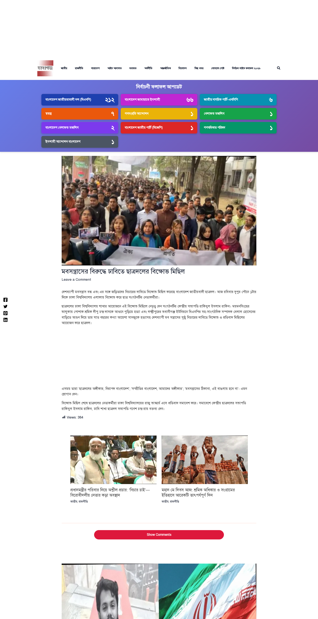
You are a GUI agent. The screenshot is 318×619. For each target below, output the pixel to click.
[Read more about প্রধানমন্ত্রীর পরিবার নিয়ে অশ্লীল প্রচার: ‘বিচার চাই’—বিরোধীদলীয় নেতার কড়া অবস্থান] (113, 459)
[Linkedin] (5, 319)
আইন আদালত (107, 68)
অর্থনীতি (138, 68)
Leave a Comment (76, 279)
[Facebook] (5, 299)
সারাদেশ (89, 68)
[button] (279, 68)
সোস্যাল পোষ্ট (202, 68)
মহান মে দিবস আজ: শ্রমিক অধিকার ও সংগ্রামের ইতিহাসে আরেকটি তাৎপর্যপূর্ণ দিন (198, 492)
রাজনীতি (74, 68)
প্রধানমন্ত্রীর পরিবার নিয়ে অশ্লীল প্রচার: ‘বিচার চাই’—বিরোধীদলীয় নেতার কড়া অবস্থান (110, 492)
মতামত (124, 68)
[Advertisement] (159, 28)
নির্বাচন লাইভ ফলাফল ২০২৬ (229, 68)
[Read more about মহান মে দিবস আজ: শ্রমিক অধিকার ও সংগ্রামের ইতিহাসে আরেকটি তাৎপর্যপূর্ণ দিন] (205, 459)
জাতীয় (60, 68)
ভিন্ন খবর (184, 68)
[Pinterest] (5, 313)
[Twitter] (5, 306)
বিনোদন (170, 68)
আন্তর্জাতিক (154, 68)
